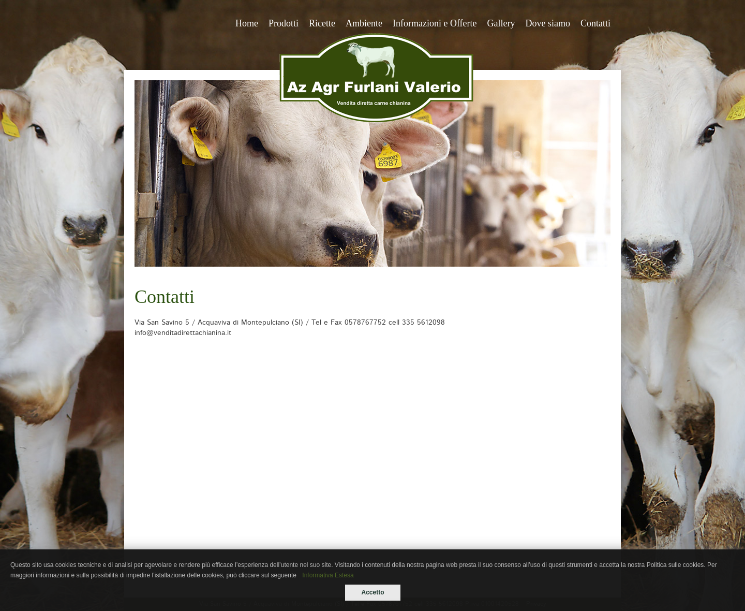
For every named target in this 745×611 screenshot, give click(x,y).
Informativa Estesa (327, 575)
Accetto (372, 592)
